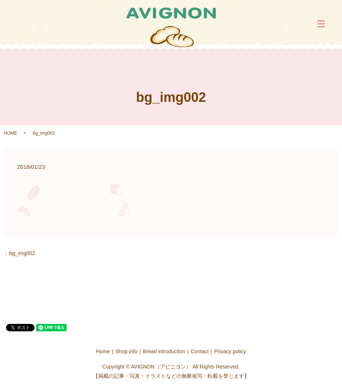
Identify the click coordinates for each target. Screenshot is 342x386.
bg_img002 (22, 253)
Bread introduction (164, 351)
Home (103, 351)
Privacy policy (230, 351)
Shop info (126, 351)
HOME (10, 133)
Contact (199, 351)
